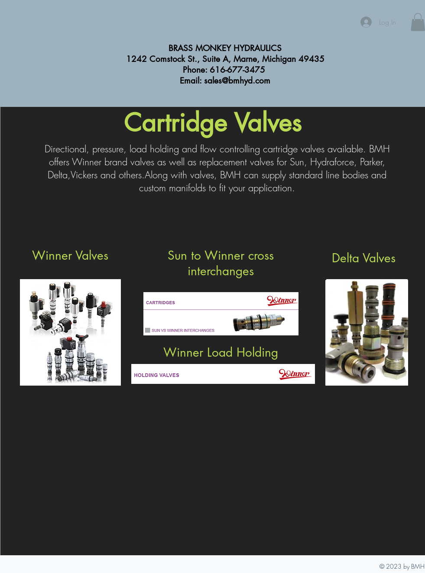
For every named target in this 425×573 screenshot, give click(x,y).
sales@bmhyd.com (237, 80)
